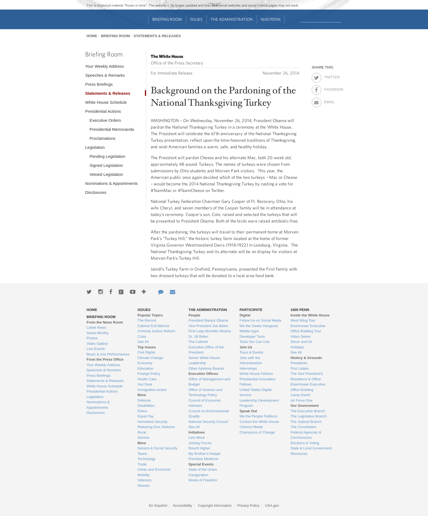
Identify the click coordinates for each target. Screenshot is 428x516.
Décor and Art (301, 342)
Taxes (142, 454)
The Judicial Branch (306, 422)
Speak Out (248, 411)
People (194, 315)
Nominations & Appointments (111, 183)
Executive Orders (105, 120)
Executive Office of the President (206, 350)
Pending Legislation (107, 156)
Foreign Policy (149, 374)
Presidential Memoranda (112, 129)
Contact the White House (259, 422)
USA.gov (272, 505)
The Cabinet (198, 342)
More (142, 395)
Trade (142, 464)
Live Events (96, 349)
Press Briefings (99, 84)
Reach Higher (199, 448)
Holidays (297, 347)
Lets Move (197, 437)
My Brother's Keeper (205, 454)
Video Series (300, 336)
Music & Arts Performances (108, 354)
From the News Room (105, 322)
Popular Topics (150, 315)
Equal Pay (146, 416)
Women (144, 486)
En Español (158, 505)
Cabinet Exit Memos (153, 326)
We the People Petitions (258, 416)
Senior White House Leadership (204, 360)
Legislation (95, 147)
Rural (142, 432)
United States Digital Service (255, 392)
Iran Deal (145, 384)
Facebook (329, 88)
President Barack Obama (208, 320)
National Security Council (208, 422)
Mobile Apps (249, 331)
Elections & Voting (304, 443)
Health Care (147, 379)
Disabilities (146, 406)
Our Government (304, 406)
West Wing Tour (302, 320)
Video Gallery (97, 344)
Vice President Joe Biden (208, 326)
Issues (196, 19)
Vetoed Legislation (106, 174)
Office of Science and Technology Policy (205, 392)
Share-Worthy (97, 333)
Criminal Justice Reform (156, 331)
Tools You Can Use (254, 342)
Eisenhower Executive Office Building (307, 387)
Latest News (96, 327)
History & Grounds (306, 358)
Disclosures (95, 192)
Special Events (201, 464)
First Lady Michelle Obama (210, 331)
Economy (145, 363)
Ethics (142, 411)
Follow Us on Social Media (260, 320)
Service (143, 437)
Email (329, 101)
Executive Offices (203, 374)
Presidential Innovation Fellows (257, 382)
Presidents (298, 363)
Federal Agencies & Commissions (305, 435)
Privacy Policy (248, 505)
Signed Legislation (106, 165)
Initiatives (197, 432)
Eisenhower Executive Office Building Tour (307, 328)
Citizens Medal (251, 427)
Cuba (142, 336)
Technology (147, 459)
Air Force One (301, 400)
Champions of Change (257, 432)
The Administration (231, 19)
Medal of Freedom (203, 480)
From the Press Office (105, 359)
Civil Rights (146, 352)
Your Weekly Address (104, 66)
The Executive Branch (307, 411)
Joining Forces (200, 443)
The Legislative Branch (308, 416)
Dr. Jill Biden (198, 336)
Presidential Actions (103, 111)
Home (92, 36)
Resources (298, 454)
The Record (147, 320)
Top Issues (147, 347)
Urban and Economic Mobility (154, 472)
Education (145, 368)
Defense (144, 400)
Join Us (245, 347)
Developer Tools (252, 336)
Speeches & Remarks (105, 75)
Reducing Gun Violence (156, 427)
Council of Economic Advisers (205, 403)
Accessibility (182, 505)
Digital (244, 315)
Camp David (300, 395)
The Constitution (303, 427)
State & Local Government (311, 448)
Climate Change (150, 358)
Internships (248, 368)
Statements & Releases (157, 36)
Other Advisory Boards (206, 368)
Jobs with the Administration (250, 360)
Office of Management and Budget (209, 382)
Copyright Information (214, 505)
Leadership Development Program (259, 403)
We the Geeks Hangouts (258, 326)
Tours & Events (251, 352)
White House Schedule (106, 102)
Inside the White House (309, 315)
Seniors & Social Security (157, 448)
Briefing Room (167, 19)
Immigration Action (152, 390)
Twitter (329, 76)
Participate (250, 310)
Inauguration (198, 475)
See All (143, 342)
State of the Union (203, 469)
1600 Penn (271, 19)
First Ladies (299, 368)
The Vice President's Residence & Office (306, 376)
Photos (92, 338)
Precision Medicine (203, 459)
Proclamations (102, 138)
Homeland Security (153, 422)
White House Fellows (256, 374)
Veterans (144, 480)
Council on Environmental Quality (209, 414)
